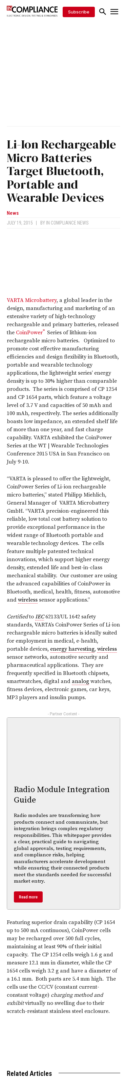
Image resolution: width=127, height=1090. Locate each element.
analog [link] (80, 681)
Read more (28, 896)
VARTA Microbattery (32, 300)
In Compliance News (67, 223)
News (13, 213)
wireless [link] (28, 600)
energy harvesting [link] (72, 649)
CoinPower (30, 332)
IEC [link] (39, 616)
